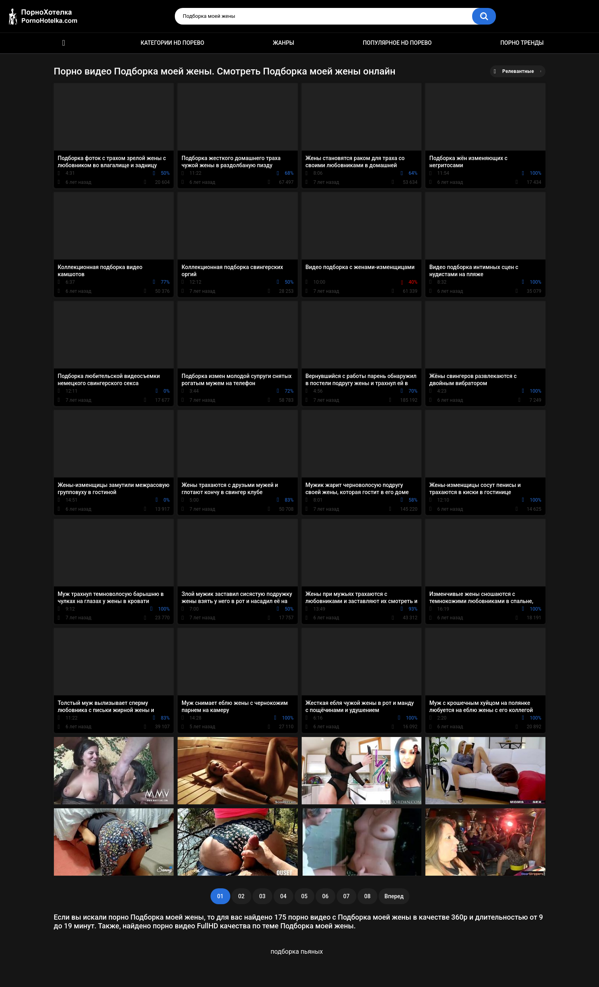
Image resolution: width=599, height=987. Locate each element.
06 (325, 896)
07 (346, 896)
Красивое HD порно (64, 43)
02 (241, 896)
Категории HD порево (173, 43)
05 (304, 896)
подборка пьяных (297, 951)
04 (283, 896)
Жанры (283, 43)
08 (367, 896)
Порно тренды (522, 43)
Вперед (394, 896)
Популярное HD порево (397, 43)
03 (262, 896)
